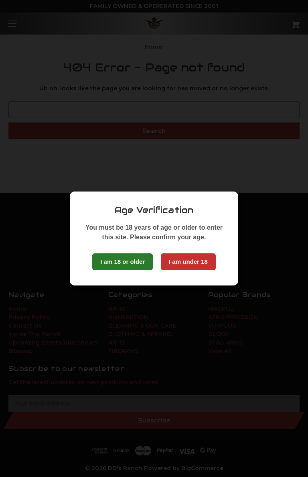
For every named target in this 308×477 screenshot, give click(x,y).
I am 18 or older (122, 261)
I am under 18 (188, 261)
